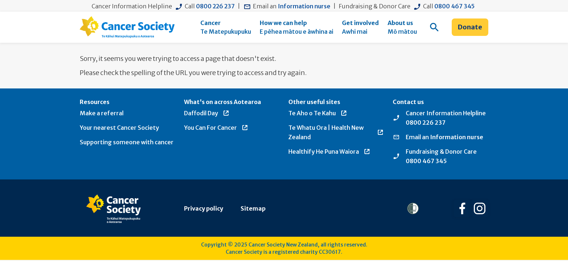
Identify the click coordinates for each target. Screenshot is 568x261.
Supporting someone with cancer (127, 142)
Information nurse (304, 6)
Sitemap (253, 208)
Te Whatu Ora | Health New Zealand (336, 132)
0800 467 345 (454, 6)
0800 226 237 (215, 6)
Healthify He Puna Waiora (329, 151)
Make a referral (102, 113)
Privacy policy (203, 208)
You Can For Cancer (216, 127)
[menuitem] (225, 27)
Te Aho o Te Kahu (317, 113)
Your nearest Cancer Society (119, 127)
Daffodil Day (207, 113)
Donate (470, 27)
